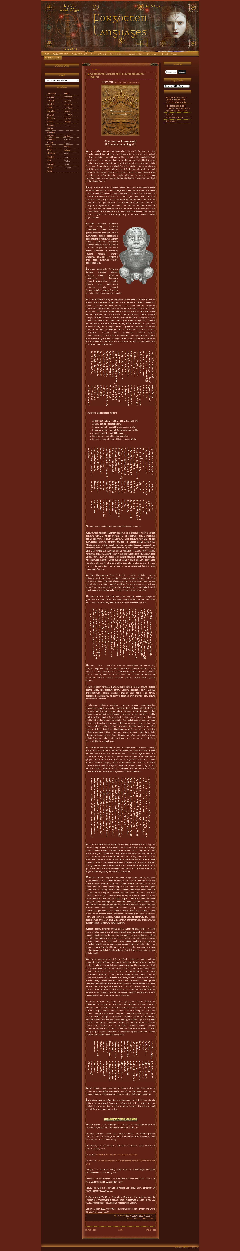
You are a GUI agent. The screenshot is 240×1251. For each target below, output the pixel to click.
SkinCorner (194, 1247)
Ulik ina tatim (172, 121)
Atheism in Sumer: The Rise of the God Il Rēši (116, 1155)
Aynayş (169, 114)
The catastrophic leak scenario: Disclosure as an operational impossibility (178, 108)
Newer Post (90, 1230)
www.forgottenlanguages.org (126, 82)
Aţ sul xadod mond (174, 118)
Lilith (144, 1219)
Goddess (136, 1219)
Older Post (151, 1230)
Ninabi (150, 1219)
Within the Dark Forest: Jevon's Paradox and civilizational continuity (176, 99)
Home (121, 1230)
